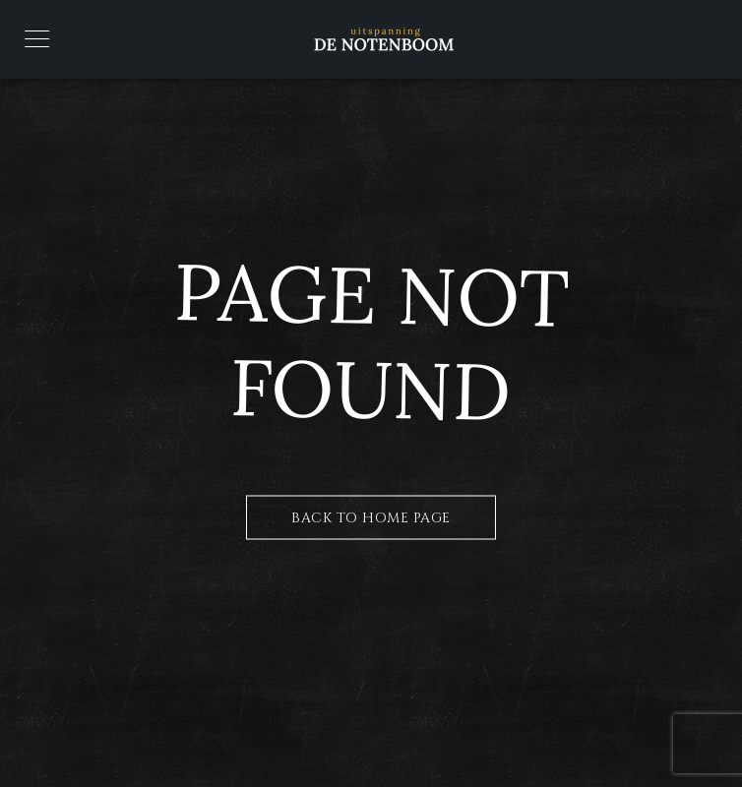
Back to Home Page (371, 518)
